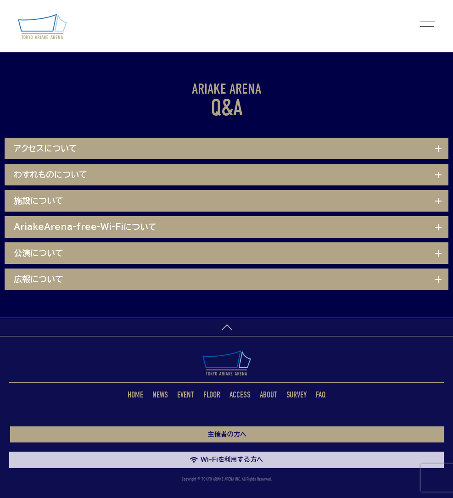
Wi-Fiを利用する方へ (226, 459)
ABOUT (268, 395)
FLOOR (211, 395)
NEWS (160, 395)
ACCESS (240, 395)
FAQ (321, 395)
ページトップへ (226, 327)
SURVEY (296, 395)
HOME (135, 395)
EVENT (185, 395)
